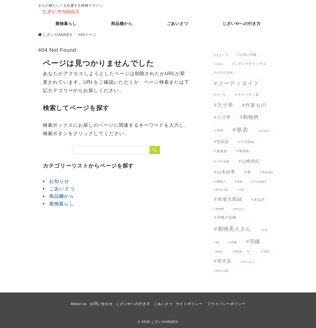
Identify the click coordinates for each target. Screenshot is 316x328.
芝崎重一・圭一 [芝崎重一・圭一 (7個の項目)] (242, 251)
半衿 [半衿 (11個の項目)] (219, 131)
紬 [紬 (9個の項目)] (217, 242)
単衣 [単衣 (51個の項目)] (242, 129)
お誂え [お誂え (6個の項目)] (219, 64)
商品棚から (61, 196)
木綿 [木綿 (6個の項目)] (241, 189)
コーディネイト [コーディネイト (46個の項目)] (238, 83)
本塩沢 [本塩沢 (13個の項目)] (259, 200)
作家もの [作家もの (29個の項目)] (255, 105)
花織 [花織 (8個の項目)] (266, 251)
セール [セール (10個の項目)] (221, 94)
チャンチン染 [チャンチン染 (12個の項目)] (248, 94)
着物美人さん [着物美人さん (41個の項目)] (235, 229)
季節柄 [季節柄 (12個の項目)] (244, 151)
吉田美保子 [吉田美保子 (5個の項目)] (264, 131)
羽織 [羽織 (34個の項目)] (254, 241)
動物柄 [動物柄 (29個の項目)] (250, 117)
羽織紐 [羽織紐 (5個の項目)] (219, 251)
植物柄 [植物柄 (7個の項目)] (220, 208)
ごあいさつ (62, 188)
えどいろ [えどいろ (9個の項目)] (222, 54)
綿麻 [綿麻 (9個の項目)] (233, 242)
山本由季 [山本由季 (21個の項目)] (226, 171)
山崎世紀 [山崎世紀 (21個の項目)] (251, 161)
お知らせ (59, 181)
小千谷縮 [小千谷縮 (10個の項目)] (222, 161)
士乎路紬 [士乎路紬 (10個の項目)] (247, 142)
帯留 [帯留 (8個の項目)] (240, 181)
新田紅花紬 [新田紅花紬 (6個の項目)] (222, 189)
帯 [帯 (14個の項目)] (249, 172)
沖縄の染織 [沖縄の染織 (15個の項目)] (226, 217)
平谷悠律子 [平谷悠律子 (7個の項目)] (260, 181)
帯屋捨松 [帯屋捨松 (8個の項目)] (268, 172)
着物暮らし (61, 203)
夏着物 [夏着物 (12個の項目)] (221, 151)
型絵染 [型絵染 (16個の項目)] (223, 141)
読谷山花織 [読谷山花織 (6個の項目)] (222, 270)
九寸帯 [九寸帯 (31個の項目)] (225, 105)
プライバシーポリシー (226, 304)
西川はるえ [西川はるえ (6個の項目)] (248, 261)
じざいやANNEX (164, 322)
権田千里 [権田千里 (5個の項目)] (239, 209)
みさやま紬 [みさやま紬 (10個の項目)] (224, 72)
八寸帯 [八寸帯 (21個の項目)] (224, 117)
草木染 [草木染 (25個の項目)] (224, 261)
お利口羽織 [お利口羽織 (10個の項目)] (248, 54)
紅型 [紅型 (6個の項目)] (265, 229)
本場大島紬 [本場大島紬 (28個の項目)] (229, 199)
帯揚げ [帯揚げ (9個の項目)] (221, 181)
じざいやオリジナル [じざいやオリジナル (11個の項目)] (250, 64)
